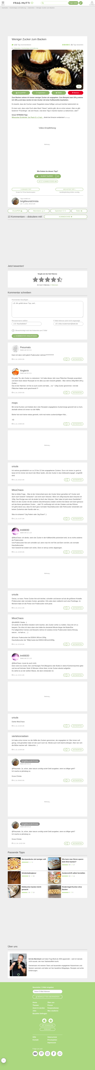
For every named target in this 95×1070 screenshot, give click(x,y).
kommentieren (21, 45)
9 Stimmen (54, 285)
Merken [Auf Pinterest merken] (75, 93)
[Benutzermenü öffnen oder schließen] (92, 3)
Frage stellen (73, 3)
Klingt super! (47, 176)
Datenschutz (52, 1037)
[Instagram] (47, 1054)
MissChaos (18, 490)
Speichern (40, 93)
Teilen (59, 93)
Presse (50, 1005)
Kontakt (36, 1040)
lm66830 (24, 530)
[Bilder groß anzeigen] (79, 86)
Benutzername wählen (20, 321)
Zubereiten (17, 48)
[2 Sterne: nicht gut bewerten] (41, 280)
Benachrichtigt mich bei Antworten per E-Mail (31, 330)
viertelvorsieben (20, 736)
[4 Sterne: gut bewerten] (53, 280)
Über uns (51, 1002)
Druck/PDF (21, 93)
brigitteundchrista (30, 761)
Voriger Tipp (25, 189)
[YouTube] (35, 1054)
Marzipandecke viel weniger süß (34, 859)
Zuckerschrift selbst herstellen (73, 873)
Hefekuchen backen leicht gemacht (31, 888)
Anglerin (24, 370)
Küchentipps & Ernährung (30, 48)
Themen (36, 1005)
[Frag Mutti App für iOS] (44, 1021)
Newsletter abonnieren (47, 997)
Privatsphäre (52, 1040)
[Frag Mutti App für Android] (50, 1021)
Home (35, 1002)
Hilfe (34, 1037)
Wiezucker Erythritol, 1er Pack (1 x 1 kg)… (27, 117)
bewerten (72, 45)
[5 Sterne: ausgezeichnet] (59, 280)
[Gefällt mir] (65, 359)
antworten (77, 359)
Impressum (52, 1042)
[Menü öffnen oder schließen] (3, 3)
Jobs (34, 1011)
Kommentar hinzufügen (47, 308)
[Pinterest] (41, 1054)
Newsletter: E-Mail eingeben (43, 987)
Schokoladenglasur (29, 873)
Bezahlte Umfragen (40, 1013)
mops (15, 402)
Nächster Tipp (69, 189)
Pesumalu (25, 347)
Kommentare (65, 217)
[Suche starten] (42, 3)
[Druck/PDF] (17, 211)
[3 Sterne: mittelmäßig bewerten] (47, 280)
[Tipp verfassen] (81, 3)
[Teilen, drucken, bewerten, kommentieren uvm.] (3, 1060)
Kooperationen (53, 1008)
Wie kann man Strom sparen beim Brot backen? (72, 860)
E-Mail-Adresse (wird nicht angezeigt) (66, 321)
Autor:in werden (39, 1008)
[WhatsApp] (59, 1054)
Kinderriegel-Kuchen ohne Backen (72, 888)
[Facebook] (53, 1054)
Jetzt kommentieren (47, 181)
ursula (15, 466)
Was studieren (53, 1011)
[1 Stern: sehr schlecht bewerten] (35, 280)
